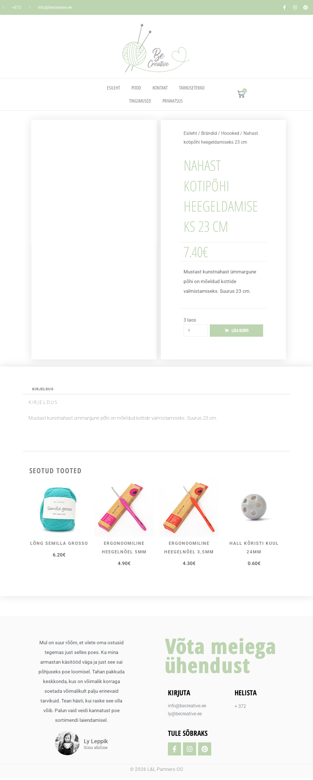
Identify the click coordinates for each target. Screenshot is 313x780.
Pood (136, 88)
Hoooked (230, 133)
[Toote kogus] (196, 331)
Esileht (113, 88)
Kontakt (160, 88)
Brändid (209, 133)
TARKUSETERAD (192, 88)
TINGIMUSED (140, 101)
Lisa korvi (240, 331)
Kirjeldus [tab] (44, 390)
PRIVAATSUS (172, 101)
